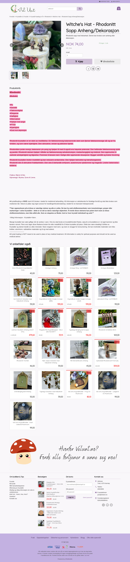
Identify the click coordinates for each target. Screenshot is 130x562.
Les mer (87, 555)
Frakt (33, 538)
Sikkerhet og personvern (59, 538)
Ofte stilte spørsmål (94, 538)
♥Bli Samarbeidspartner (17, 486)
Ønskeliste (107, 61)
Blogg (83, 538)
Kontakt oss (13, 498)
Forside (12, 16)
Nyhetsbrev (74, 538)
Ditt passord (70, 489)
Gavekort (12, 496)
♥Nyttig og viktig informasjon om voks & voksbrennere (22, 491)
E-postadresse (70, 481)
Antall (68, 52)
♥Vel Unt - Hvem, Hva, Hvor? (19, 494)
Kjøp (79, 61)
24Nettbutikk (68, 559)
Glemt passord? (87, 497)
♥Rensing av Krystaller (17, 488)
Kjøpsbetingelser (43, 538)
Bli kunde (12, 483)
